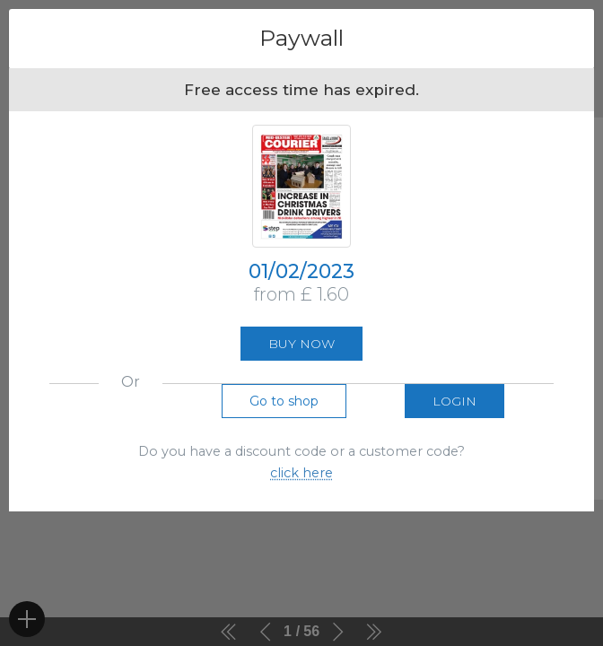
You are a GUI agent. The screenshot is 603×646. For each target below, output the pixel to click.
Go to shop (284, 401)
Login (454, 401)
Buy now (301, 344)
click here (301, 473)
